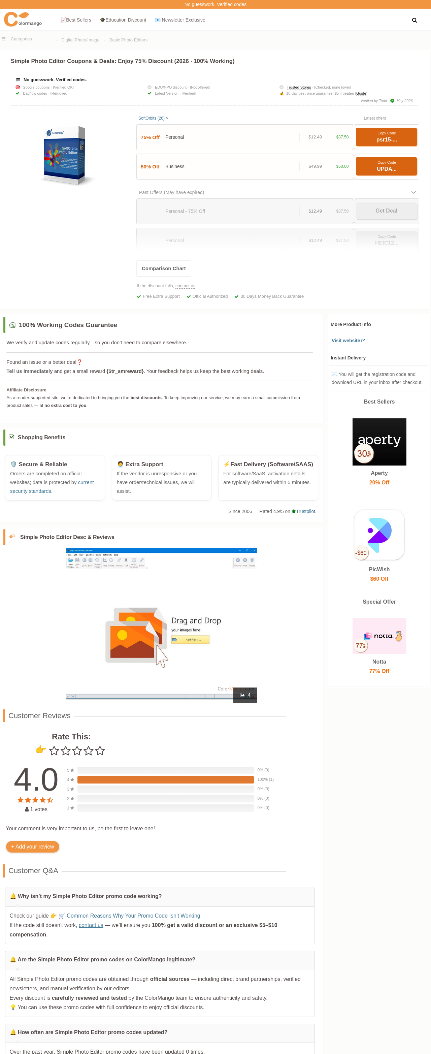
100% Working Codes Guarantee (68, 324)
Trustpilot (303, 515)
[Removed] (59, 93)
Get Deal (386, 211)
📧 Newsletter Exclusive (180, 20)
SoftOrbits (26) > (153, 118)
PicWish (379, 569)
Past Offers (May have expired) (171, 192)
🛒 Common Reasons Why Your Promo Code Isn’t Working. (130, 919)
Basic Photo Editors (128, 39)
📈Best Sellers (75, 20)
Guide (361, 93)
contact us (185, 285)
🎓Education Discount (123, 20)
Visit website (346, 340)
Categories (21, 38)
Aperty (379, 473)
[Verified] (189, 93)
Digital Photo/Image (80, 39)
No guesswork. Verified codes (215, 4)
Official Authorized (210, 296)
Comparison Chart (164, 268)
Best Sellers (379, 402)
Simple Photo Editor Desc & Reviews (67, 540)
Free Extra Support (161, 296)
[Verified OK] (63, 87)
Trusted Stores (299, 87)
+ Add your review (32, 850)
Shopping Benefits (41, 441)
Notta (379, 661)
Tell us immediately (29, 371)
